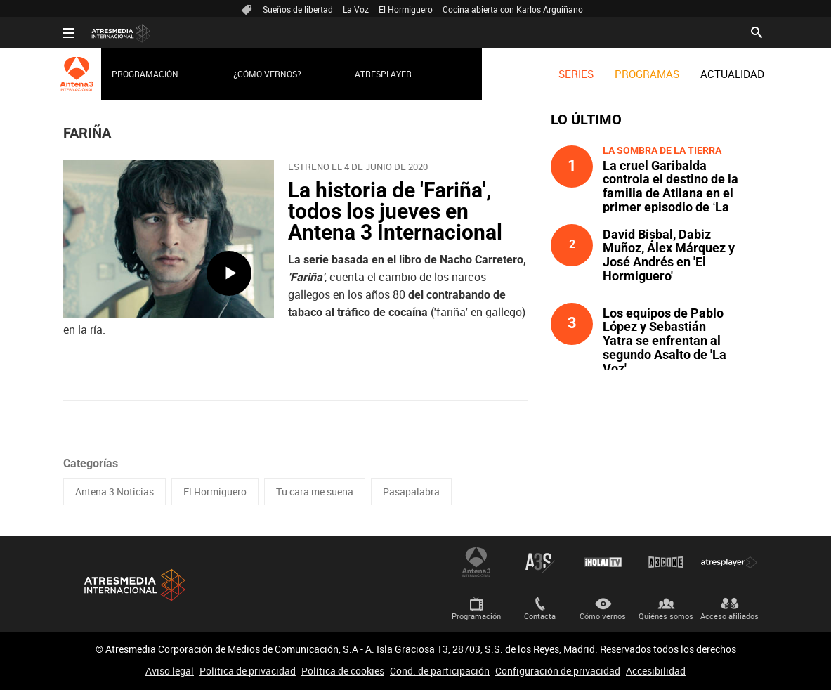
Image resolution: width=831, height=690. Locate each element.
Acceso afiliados (729, 616)
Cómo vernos (603, 616)
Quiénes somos (666, 616)
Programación (145, 73)
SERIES (576, 74)
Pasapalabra (411, 491)
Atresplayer (383, 73)
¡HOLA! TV (603, 562)
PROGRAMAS (647, 74)
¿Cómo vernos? (267, 73)
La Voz (356, 9)
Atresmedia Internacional (133, 585)
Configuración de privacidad (557, 670)
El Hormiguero (406, 9)
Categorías (90, 463)
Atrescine (666, 562)
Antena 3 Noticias (114, 491)
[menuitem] (576, 74)
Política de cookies (342, 670)
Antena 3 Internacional (476, 562)
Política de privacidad (247, 670)
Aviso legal (169, 670)
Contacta (540, 616)
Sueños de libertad (298, 9)
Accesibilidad (656, 670)
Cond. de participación (440, 670)
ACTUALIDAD (732, 74)
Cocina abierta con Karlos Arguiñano (513, 9)
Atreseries (539, 562)
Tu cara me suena (314, 491)
